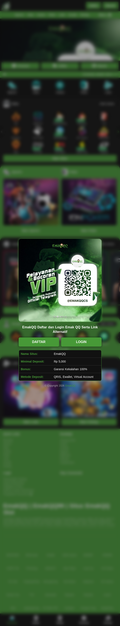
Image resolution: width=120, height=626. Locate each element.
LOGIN (81, 342)
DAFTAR (39, 342)
